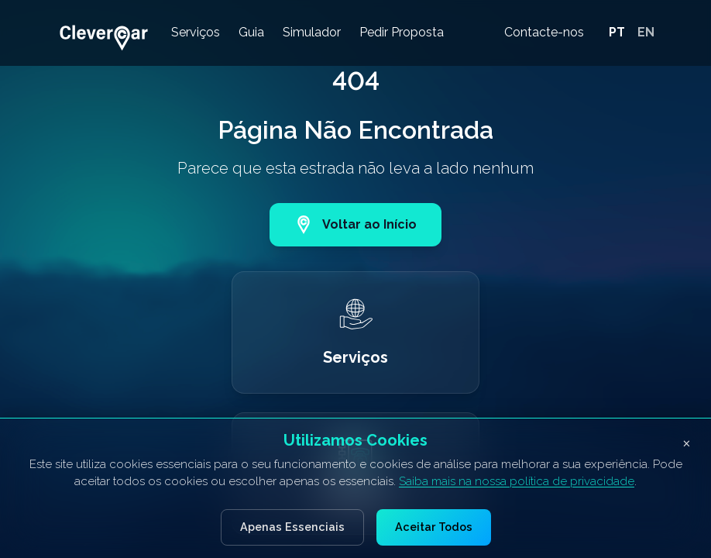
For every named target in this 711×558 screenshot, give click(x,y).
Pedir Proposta (401, 32)
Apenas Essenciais (292, 526)
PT (617, 32)
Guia (251, 32)
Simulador (312, 32)
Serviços (195, 32)
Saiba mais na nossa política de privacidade (516, 481)
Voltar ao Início (355, 224)
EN (645, 32)
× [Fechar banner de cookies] (686, 442)
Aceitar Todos (433, 526)
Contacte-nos (544, 32)
